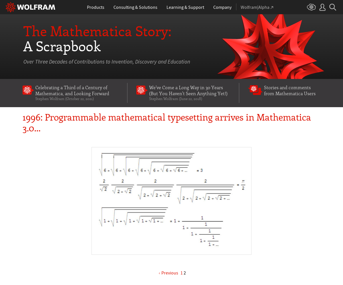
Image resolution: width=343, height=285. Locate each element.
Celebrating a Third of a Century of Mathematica (76, 92)
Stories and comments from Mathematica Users (290, 90)
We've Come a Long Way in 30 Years (189, 92)
